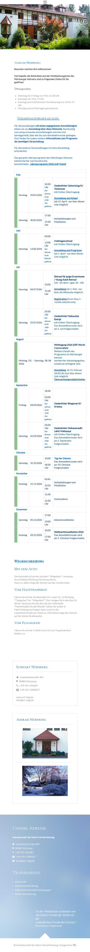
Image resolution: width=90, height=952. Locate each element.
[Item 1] (39, 42)
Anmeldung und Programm (68, 250)
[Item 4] (55, 42)
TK (74, 945)
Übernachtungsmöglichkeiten (69, 379)
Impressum (20, 881)
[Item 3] (50, 42)
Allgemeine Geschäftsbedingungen (33, 889)
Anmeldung (60, 370)
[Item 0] (34, 42)
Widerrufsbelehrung (25, 893)
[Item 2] (45, 42)
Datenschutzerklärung (26, 885)
